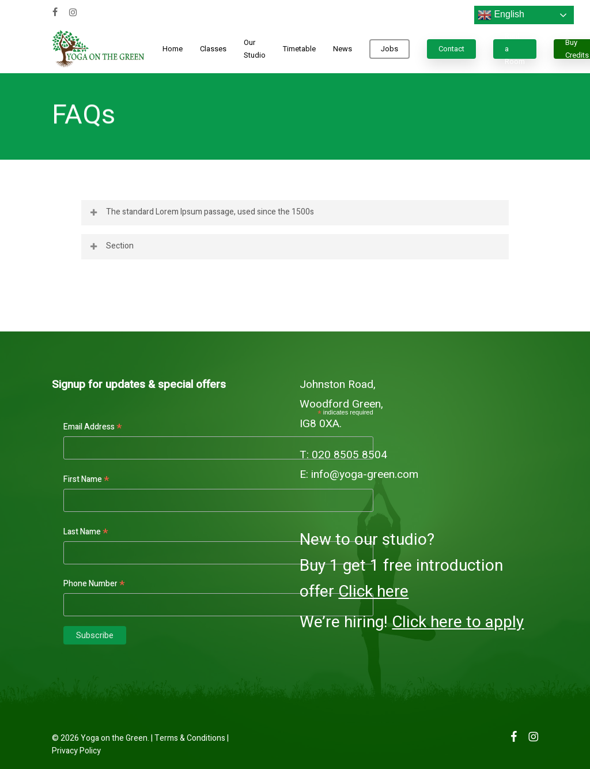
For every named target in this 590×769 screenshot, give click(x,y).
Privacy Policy (76, 751)
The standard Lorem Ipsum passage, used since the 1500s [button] (201, 212)
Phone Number (94, 583)
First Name (86, 479)
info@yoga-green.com (364, 474)
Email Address (92, 427)
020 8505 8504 (349, 455)
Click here (373, 592)
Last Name (85, 532)
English (501, 15)
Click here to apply (458, 622)
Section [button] (111, 246)
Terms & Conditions (189, 738)
